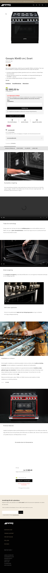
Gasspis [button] (14, 76)
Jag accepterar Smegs (11, 514)
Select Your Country (8, 549)
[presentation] (24, 208)
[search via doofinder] (33, 5)
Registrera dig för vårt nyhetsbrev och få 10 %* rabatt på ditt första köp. (17, 1)
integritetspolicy (33, 111)
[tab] (10, 148)
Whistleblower (7, 565)
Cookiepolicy (7, 560)
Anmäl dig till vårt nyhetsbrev (11, 500)
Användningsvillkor (9, 556)
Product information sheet (22, 477)
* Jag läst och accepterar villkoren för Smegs (23, 111)
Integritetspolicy (8, 558)
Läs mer (7, 80)
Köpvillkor (6, 561)
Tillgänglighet (7, 563)
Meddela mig (25, 108)
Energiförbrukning (16, 83)
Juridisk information (9, 555)
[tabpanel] (25, 29)
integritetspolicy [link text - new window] (16, 514)
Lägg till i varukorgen (15, 116)
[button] (6, 14)
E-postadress (10, 101)
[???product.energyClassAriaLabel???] (7, 87)
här (18, 374)
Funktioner (8, 83)
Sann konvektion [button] (10, 73)
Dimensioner (26, 83)
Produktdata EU (9, 91)
